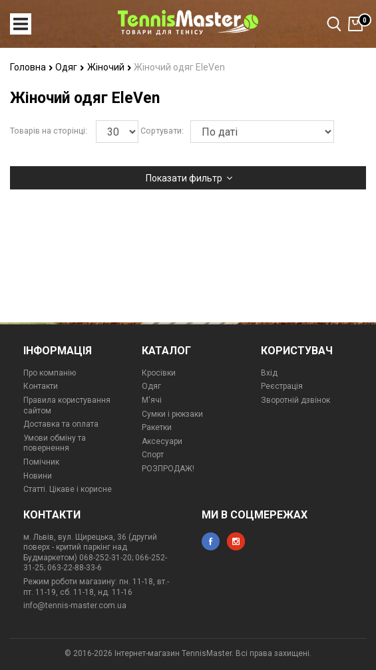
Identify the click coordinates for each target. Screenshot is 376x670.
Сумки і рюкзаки (172, 414)
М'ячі (152, 400)
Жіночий (109, 67)
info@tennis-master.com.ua (74, 605)
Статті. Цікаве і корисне (67, 489)
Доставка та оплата (60, 424)
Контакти (40, 386)
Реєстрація (282, 386)
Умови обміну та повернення (54, 443)
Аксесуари (162, 441)
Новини (37, 476)
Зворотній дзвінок (295, 400)
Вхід (269, 373)
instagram (236, 541)
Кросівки (159, 373)
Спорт (153, 454)
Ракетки (157, 427)
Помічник (41, 462)
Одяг (70, 67)
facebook (211, 541)
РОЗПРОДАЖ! (168, 468)
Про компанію (49, 373)
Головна (31, 67)
